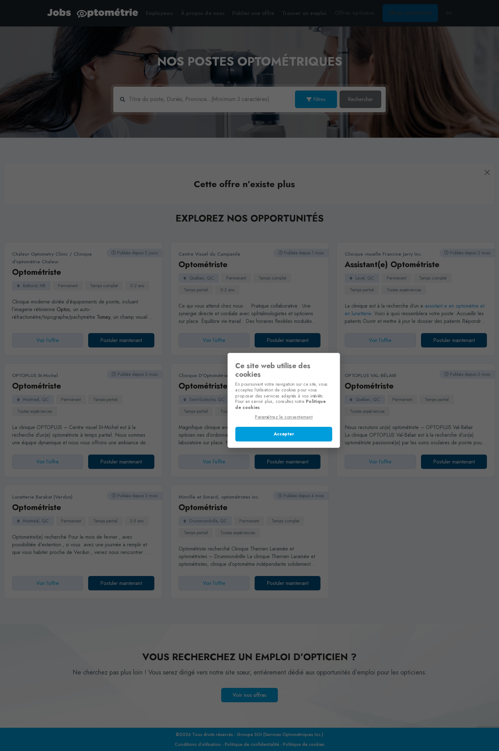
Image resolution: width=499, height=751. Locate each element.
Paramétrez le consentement (249, 418)
